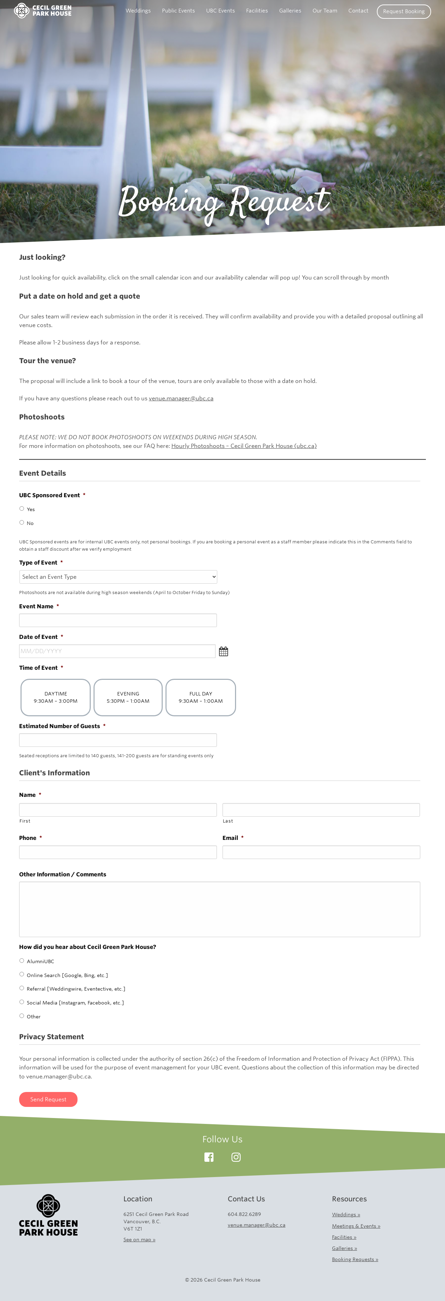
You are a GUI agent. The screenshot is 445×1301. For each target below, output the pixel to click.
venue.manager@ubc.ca (181, 398)
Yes (31, 509)
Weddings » (346, 1214)
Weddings (138, 11)
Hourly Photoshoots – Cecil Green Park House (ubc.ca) (244, 446)
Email (233, 838)
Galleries (290, 11)
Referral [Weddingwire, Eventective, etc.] (76, 989)
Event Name (39, 606)
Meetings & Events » (356, 1226)
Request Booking (404, 11)
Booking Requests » (355, 1259)
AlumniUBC (40, 961)
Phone (30, 838)
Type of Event (41, 562)
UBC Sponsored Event (52, 495)
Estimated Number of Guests (62, 726)
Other (34, 1016)
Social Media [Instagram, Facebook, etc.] (75, 1003)
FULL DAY (201, 697)
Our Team (325, 11)
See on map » (139, 1239)
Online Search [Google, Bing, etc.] (67, 975)
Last (228, 821)
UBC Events (220, 11)
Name (30, 795)
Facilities (257, 11)
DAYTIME (56, 697)
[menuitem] (138, 12)
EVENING (128, 697)
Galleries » (344, 1248)
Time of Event (41, 668)
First (24, 821)
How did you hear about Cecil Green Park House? (87, 947)
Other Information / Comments (62, 874)
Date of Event (41, 637)
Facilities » (344, 1237)
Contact (358, 11)
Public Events (178, 11)
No (30, 523)
